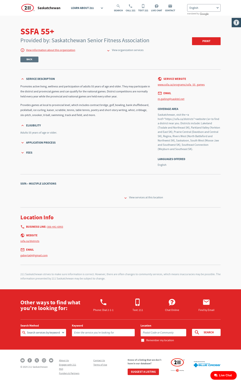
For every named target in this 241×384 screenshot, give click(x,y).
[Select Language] (204, 8)
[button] (236, 22)
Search (118, 8)
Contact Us (99, 360)
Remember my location (160, 340)
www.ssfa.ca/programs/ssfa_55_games (181, 84)
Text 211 (143, 8)
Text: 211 (137, 305)
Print (206, 41)
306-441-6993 (55, 227)
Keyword (77, 325)
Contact (170, 8)
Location (146, 325)
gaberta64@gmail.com (34, 255)
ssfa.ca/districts (29, 241)
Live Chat (156, 8)
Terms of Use (100, 364)
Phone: (103, 305)
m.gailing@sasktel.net (171, 99)
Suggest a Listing (143, 372)
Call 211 (130, 8)
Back (29, 59)
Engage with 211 (67, 364)
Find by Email (206, 305)
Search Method (29, 325)
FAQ (61, 369)
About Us (64, 360)
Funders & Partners (69, 373)
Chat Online (172, 305)
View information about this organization (50, 50)
